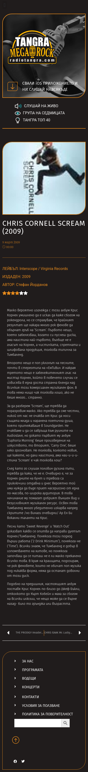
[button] (4, 5)
